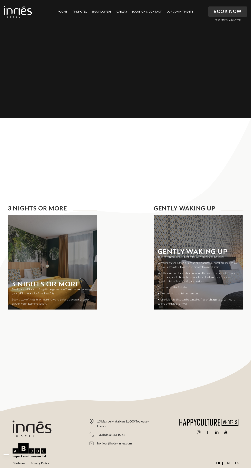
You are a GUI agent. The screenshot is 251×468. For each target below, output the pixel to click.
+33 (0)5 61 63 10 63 (111, 434)
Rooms (62, 11)
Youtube (225, 432)
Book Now (228, 11)
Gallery (121, 11)
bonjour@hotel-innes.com (114, 443)
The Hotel (79, 11)
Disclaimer (20, 463)
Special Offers (102, 11)
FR (218, 463)
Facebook (207, 432)
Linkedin (216, 432)
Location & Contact (147, 11)
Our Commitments (180, 11)
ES (236, 463)
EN (228, 463)
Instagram (198, 432)
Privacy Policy (40, 463)
